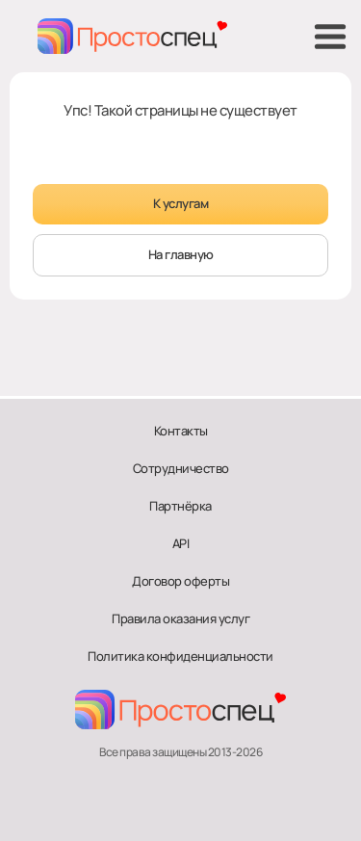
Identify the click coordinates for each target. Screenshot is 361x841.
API (181, 543)
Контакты (181, 430)
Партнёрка (180, 505)
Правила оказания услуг (180, 618)
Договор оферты (180, 581)
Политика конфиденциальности (180, 656)
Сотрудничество (181, 468)
